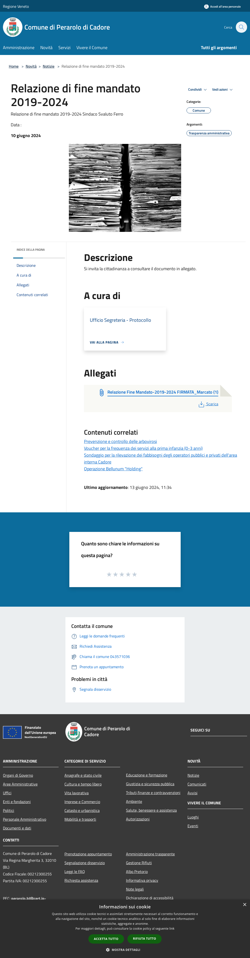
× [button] (244, 905)
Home (14, 66)
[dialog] (125, 929)
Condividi (198, 90)
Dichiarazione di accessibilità (149, 898)
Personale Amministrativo (24, 819)
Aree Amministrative (20, 784)
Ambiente (134, 801)
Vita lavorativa (76, 793)
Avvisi (193, 793)
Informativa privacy (142, 880)
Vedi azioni (223, 90)
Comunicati (197, 784)
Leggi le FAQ (74, 871)
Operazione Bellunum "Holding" (113, 468)
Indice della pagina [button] (31, 249)
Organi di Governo (18, 775)
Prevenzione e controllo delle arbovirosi (120, 441)
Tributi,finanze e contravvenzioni (153, 793)
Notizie (48, 66)
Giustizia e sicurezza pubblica (150, 784)
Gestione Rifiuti (139, 863)
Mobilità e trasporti (80, 819)
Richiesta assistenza (81, 880)
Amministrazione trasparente (150, 854)
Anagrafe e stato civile (83, 775)
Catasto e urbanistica (82, 810)
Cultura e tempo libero (83, 784)
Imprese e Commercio (82, 802)
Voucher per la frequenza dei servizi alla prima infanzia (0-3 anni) (143, 448)
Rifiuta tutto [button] (144, 938)
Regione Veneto (16, 6)
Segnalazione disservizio (84, 863)
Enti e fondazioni (17, 802)
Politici (8, 810)
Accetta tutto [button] (106, 939)
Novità (31, 66)
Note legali (135, 889)
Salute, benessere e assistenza (151, 810)
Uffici (7, 793)
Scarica (208, 404)
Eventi (193, 826)
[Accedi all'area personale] (222, 6)
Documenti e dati (17, 828)
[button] (125, 949)
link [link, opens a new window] (172, 928)
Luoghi (193, 817)
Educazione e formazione (146, 775)
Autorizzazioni (138, 819)
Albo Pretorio (137, 871)
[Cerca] (241, 27)
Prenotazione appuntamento (88, 854)
